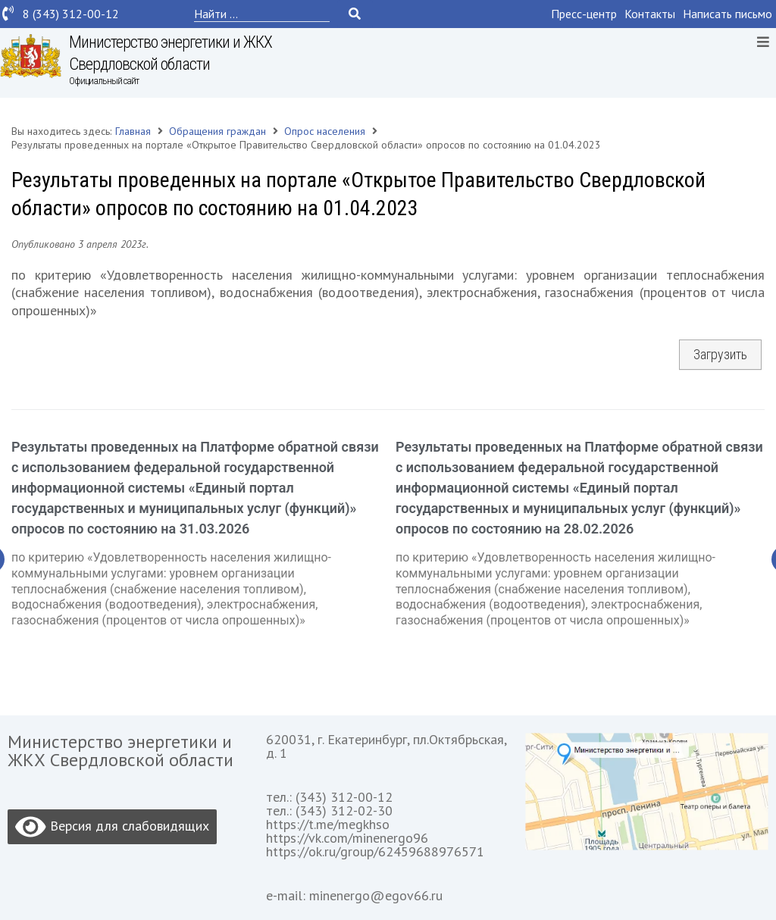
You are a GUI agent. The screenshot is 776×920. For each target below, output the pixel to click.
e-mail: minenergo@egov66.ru (354, 895)
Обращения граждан (217, 131)
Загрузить (720, 354)
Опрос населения (324, 131)
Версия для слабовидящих (112, 826)
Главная (133, 131)
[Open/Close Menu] (762, 41)
